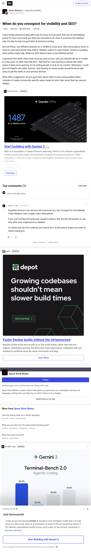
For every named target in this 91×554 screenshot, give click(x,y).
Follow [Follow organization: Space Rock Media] (45, 380)
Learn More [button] (43, 357)
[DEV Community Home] (10, 3)
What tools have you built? (45, 436)
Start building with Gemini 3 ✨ (27, 146)
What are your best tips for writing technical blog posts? (45, 427)
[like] (9, 237)
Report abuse (53, 242)
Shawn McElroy (15, 10)
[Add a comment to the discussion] (47, 195)
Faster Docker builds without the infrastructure (37, 340)
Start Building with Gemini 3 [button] (43, 539)
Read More (10, 173)
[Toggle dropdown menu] (85, 91)
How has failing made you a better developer (45, 417)
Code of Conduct (39, 242)
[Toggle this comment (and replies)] (4, 210)
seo (5, 28)
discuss (13, 28)
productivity (24, 28)
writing (35, 28)
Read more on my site (45, 399)
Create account (81, 3)
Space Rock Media (33, 10)
